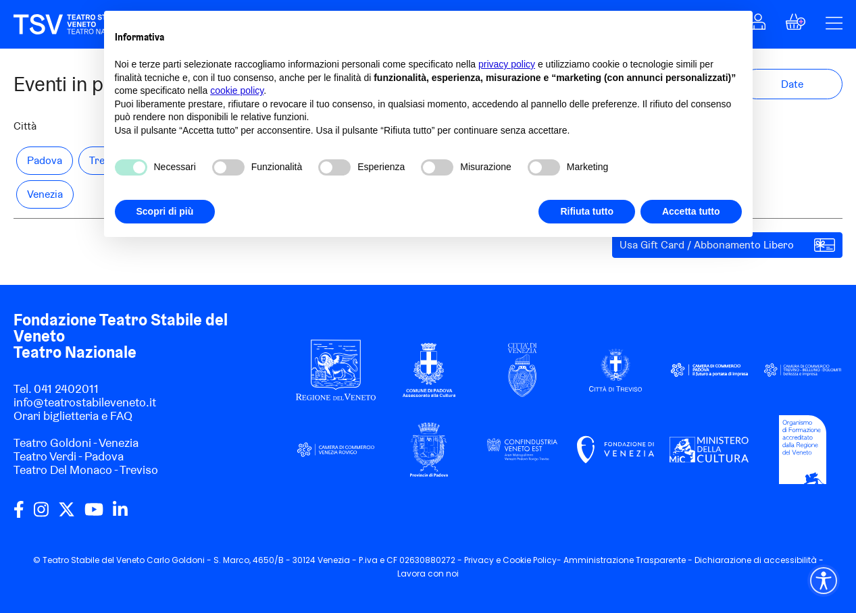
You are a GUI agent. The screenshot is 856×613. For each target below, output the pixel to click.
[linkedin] (120, 514)
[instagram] (41, 514)
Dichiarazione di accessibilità (756, 560)
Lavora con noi (428, 573)
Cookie (517, 560)
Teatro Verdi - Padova (69, 456)
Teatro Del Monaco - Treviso (86, 469)
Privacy (479, 560)
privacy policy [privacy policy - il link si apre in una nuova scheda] (506, 64)
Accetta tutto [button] (691, 211)
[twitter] (66, 514)
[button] (795, 25)
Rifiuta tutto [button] (586, 211)
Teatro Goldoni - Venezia (76, 442)
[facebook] (19, 514)
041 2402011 (66, 388)
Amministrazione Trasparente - (629, 560)
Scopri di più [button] (165, 211)
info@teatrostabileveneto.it (85, 402)
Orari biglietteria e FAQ (73, 415)
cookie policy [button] (236, 90)
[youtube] (93, 514)
